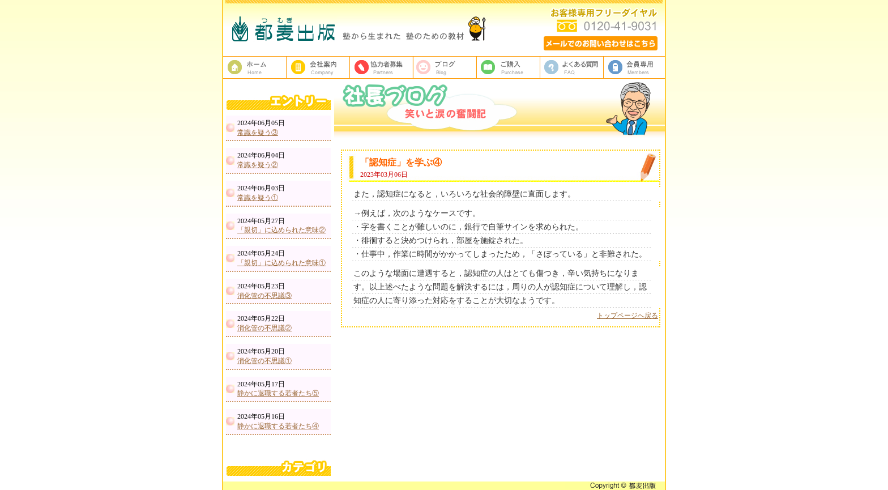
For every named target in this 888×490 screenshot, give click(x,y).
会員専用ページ (635, 67)
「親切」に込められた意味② (281, 230)
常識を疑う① (257, 198)
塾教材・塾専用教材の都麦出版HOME (255, 67)
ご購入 (508, 67)
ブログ (445, 67)
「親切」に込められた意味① (281, 263)
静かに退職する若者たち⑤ (278, 393)
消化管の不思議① (264, 361)
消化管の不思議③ (264, 296)
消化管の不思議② (264, 328)
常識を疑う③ (257, 133)
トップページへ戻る (627, 315)
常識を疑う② (257, 165)
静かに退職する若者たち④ (278, 426)
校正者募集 (381, 67)
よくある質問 (572, 67)
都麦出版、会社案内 (318, 67)
